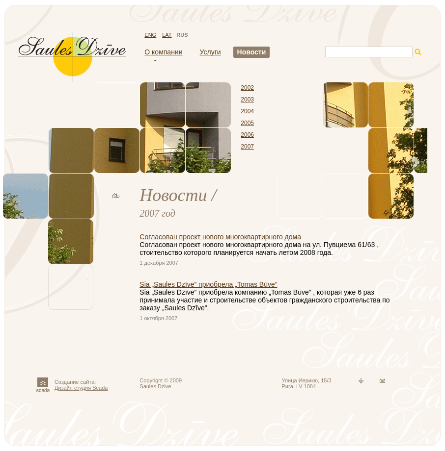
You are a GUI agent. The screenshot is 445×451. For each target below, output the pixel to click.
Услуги (210, 52)
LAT (166, 35)
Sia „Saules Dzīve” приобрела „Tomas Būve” (208, 284)
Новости (251, 52)
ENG (150, 35)
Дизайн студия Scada (81, 388)
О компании (163, 52)
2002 (247, 87)
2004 (247, 111)
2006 (247, 134)
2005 (247, 123)
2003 (247, 99)
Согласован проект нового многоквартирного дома (220, 237)
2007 (247, 146)
